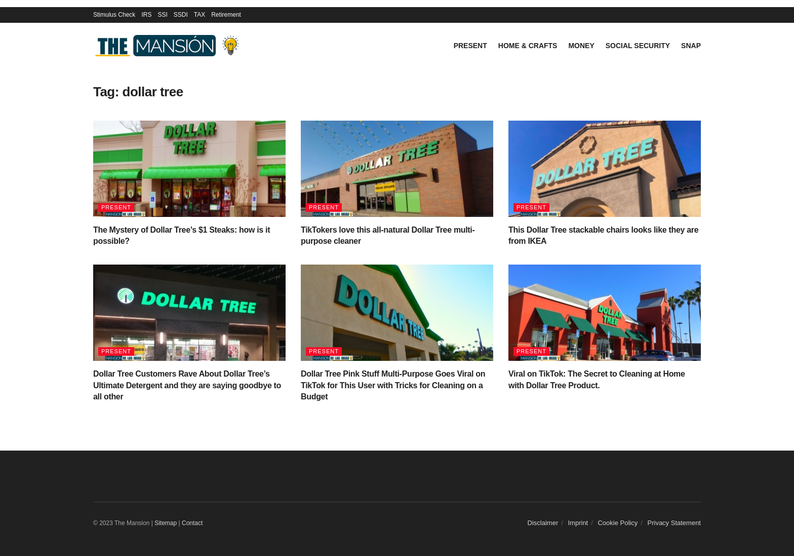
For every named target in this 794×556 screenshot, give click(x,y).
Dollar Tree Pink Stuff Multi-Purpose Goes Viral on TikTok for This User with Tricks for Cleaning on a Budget (393, 385)
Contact (192, 523)
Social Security (638, 46)
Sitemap (165, 523)
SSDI (181, 14)
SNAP (691, 46)
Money (581, 46)
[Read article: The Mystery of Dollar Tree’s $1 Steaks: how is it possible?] (189, 169)
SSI (162, 14)
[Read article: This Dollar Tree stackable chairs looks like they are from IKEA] (604, 169)
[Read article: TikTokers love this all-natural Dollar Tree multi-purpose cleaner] (397, 169)
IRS (146, 14)
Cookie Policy (618, 523)
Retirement (226, 14)
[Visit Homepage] (169, 46)
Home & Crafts (528, 46)
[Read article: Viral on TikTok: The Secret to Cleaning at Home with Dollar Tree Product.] (604, 313)
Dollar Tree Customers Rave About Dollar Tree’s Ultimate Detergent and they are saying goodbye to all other (187, 385)
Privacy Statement (674, 523)
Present (470, 46)
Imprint (578, 523)
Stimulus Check (114, 14)
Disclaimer (543, 523)
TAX (199, 14)
